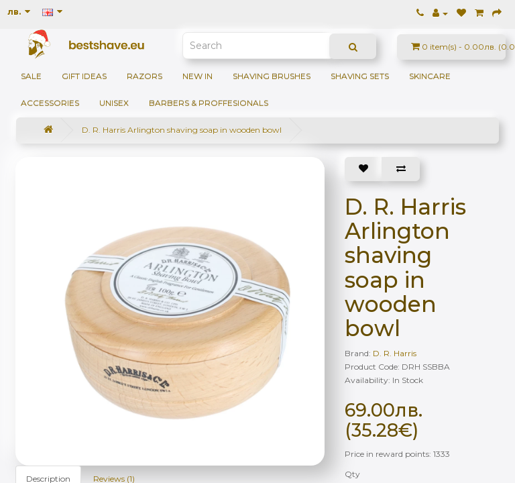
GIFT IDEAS (84, 76)
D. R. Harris (394, 353)
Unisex (114, 103)
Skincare (430, 76)
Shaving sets (360, 76)
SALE (31, 76)
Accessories (50, 103)
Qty (352, 474)
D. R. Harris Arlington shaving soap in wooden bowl (182, 130)
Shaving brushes (271, 76)
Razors (144, 76)
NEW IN (197, 76)
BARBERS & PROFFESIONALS (208, 103)
